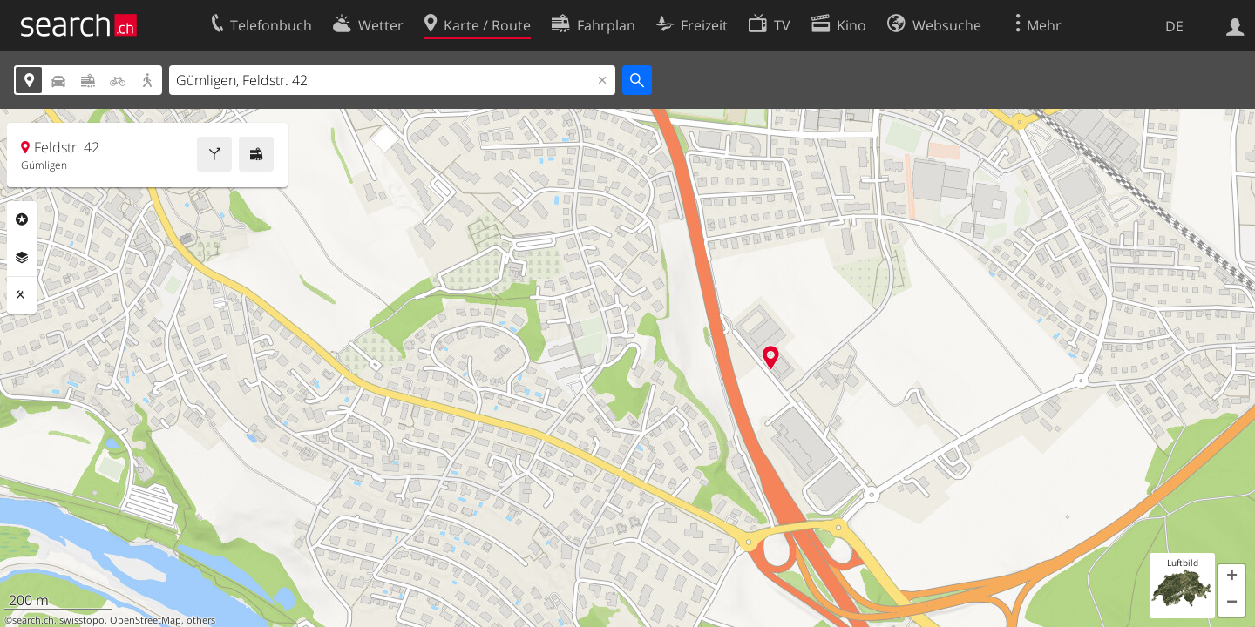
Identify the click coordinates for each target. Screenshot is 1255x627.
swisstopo (82, 620)
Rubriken (22, 219)
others (201, 620)
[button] (1231, 577)
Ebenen (22, 257)
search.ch (33, 620)
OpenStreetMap (145, 620)
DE (1174, 26)
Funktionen (22, 295)
